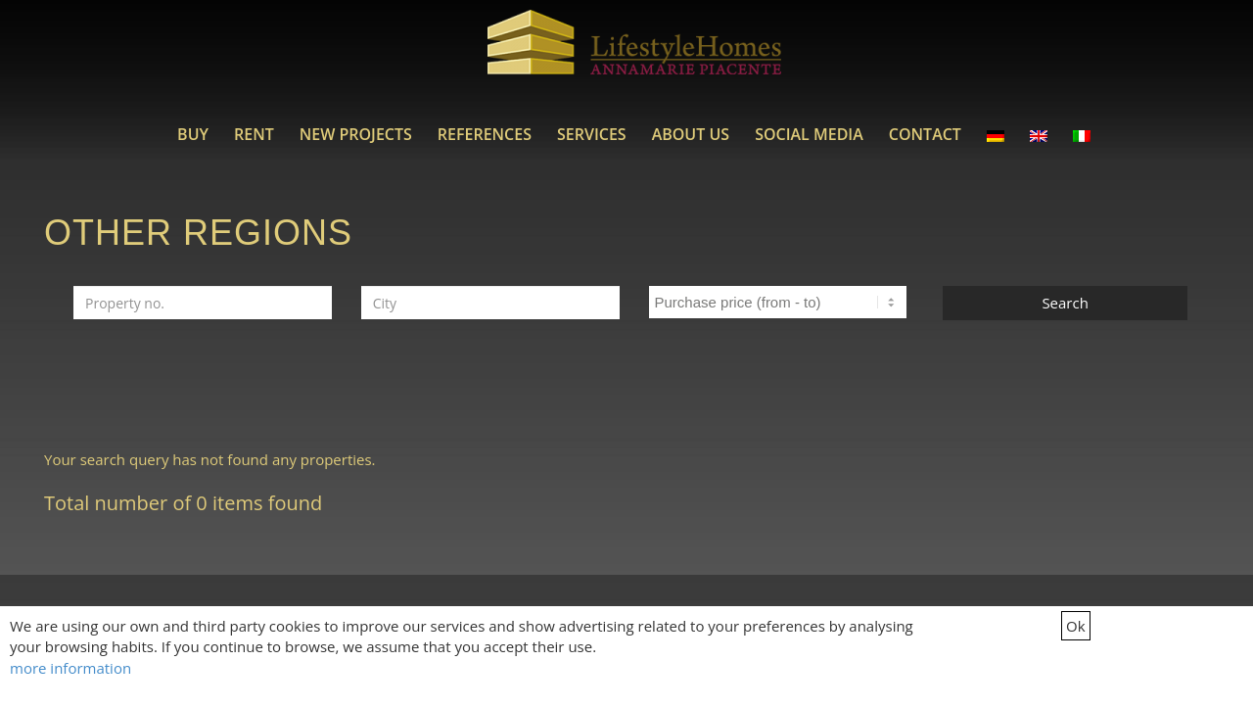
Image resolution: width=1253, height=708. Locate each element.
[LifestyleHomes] (634, 54)
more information (70, 668)
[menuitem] (192, 134)
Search (1065, 302)
